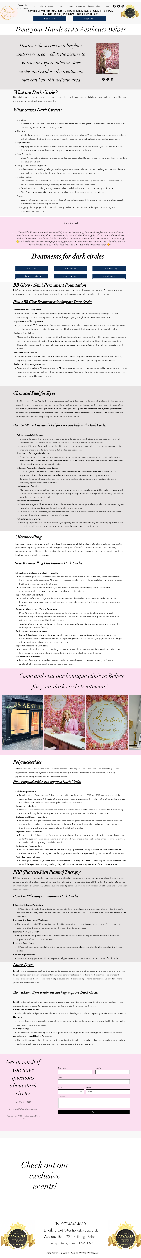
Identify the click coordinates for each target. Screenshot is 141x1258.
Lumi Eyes (23, 964)
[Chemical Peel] (70, 268)
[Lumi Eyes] (109, 276)
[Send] (94, 1112)
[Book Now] (50, 18)
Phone (88, 1087)
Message (62, 1096)
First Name (62, 1068)
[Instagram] (112, 79)
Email (60, 1077)
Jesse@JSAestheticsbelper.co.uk (26, 1109)
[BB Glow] (32, 268)
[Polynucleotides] (32, 276)
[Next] (128, 233)
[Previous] (13, 233)
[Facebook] (118, 6)
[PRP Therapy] (70, 276)
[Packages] (89, 18)
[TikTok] (114, 6)
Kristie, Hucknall (70, 223)
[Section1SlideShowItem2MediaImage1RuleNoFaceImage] (66, 243)
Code (60, 1087)
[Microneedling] (109, 268)
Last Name (99, 1068)
